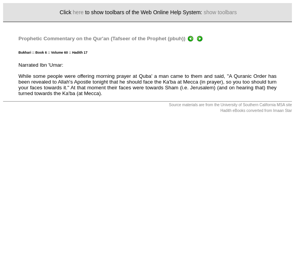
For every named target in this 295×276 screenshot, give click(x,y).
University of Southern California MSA (252, 105)
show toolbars (220, 12)
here (78, 12)
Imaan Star (282, 110)
